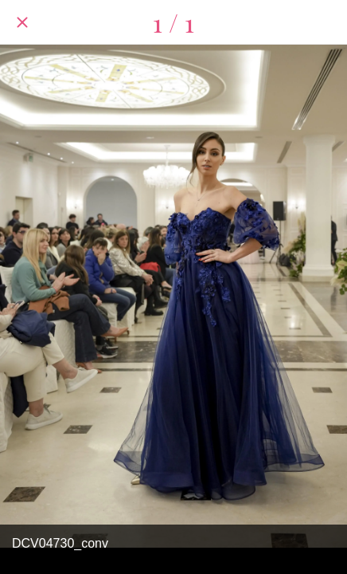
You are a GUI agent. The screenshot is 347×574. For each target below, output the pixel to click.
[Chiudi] (22, 22)
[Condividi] (325, 22)
